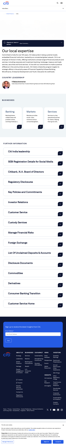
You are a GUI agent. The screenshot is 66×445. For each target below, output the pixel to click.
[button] (33, 8)
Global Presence (10, 13)
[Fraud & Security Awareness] (20, 413)
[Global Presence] (20, 388)
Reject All (46, 441)
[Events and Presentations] (57, 387)
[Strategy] (20, 381)
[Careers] (20, 405)
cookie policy (32, 430)
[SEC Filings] (57, 399)
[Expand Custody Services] (60, 250)
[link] (33, 43)
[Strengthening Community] (39, 385)
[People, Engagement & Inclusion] (20, 396)
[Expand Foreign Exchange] (60, 270)
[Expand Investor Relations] (60, 230)
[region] (33, 433)
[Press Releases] (48, 382)
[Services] (29, 381)
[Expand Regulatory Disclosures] (60, 210)
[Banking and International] (29, 388)
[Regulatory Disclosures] (20, 421)
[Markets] (29, 384)
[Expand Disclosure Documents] (60, 291)
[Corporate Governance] (57, 419)
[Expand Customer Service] (60, 240)
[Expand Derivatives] (60, 311)
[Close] (63, 425)
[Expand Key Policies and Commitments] (60, 220)
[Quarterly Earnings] (57, 382)
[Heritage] (20, 392)
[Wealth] (29, 392)
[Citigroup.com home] (7, 380)
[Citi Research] (48, 407)
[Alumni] (20, 408)
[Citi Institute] (48, 404)
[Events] (48, 389)
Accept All (58, 441)
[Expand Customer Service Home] (60, 331)
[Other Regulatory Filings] (57, 403)
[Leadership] (20, 384)
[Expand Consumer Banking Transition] (60, 321)
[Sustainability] (39, 381)
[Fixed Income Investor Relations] (57, 409)
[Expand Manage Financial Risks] (60, 260)
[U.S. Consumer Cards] (29, 396)
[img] (57, 3)
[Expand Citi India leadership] (60, 179)
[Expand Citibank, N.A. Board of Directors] (60, 199)
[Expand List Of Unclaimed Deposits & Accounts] (60, 280)
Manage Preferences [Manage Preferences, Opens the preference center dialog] (7, 441)
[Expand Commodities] (60, 301)
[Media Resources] (48, 393)
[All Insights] (48, 411)
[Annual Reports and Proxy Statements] (57, 393)
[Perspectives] (48, 386)
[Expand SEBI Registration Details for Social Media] (60, 189)
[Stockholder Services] (57, 415)
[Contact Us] (20, 418)
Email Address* (9, 356)
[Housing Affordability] (39, 390)
